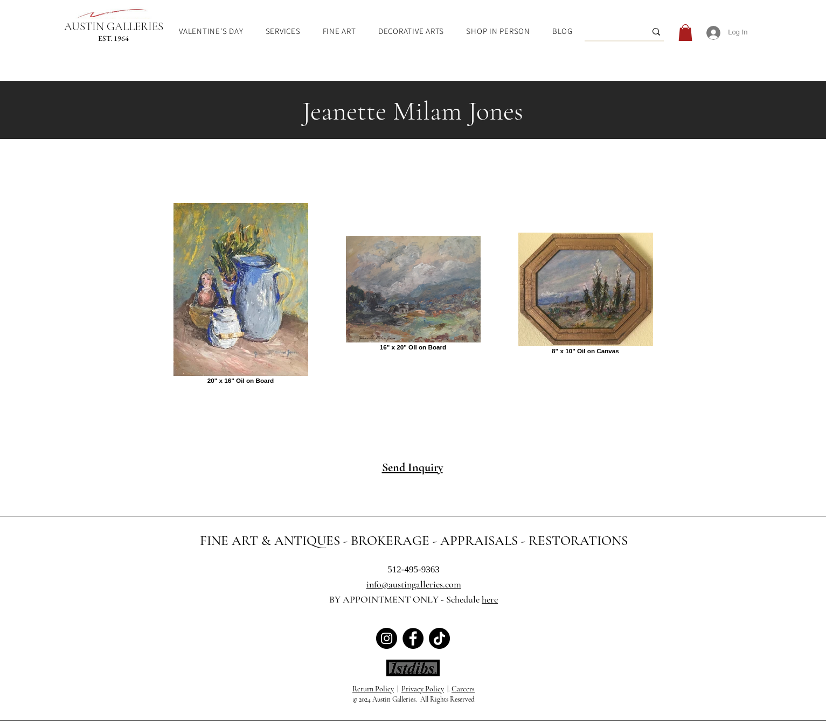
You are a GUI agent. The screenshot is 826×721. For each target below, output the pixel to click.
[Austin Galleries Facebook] (413, 638)
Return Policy (373, 689)
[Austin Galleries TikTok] (439, 638)
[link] (685, 32)
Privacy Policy (422, 689)
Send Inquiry (412, 467)
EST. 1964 (113, 38)
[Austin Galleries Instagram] (386, 638)
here (490, 599)
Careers (463, 689)
